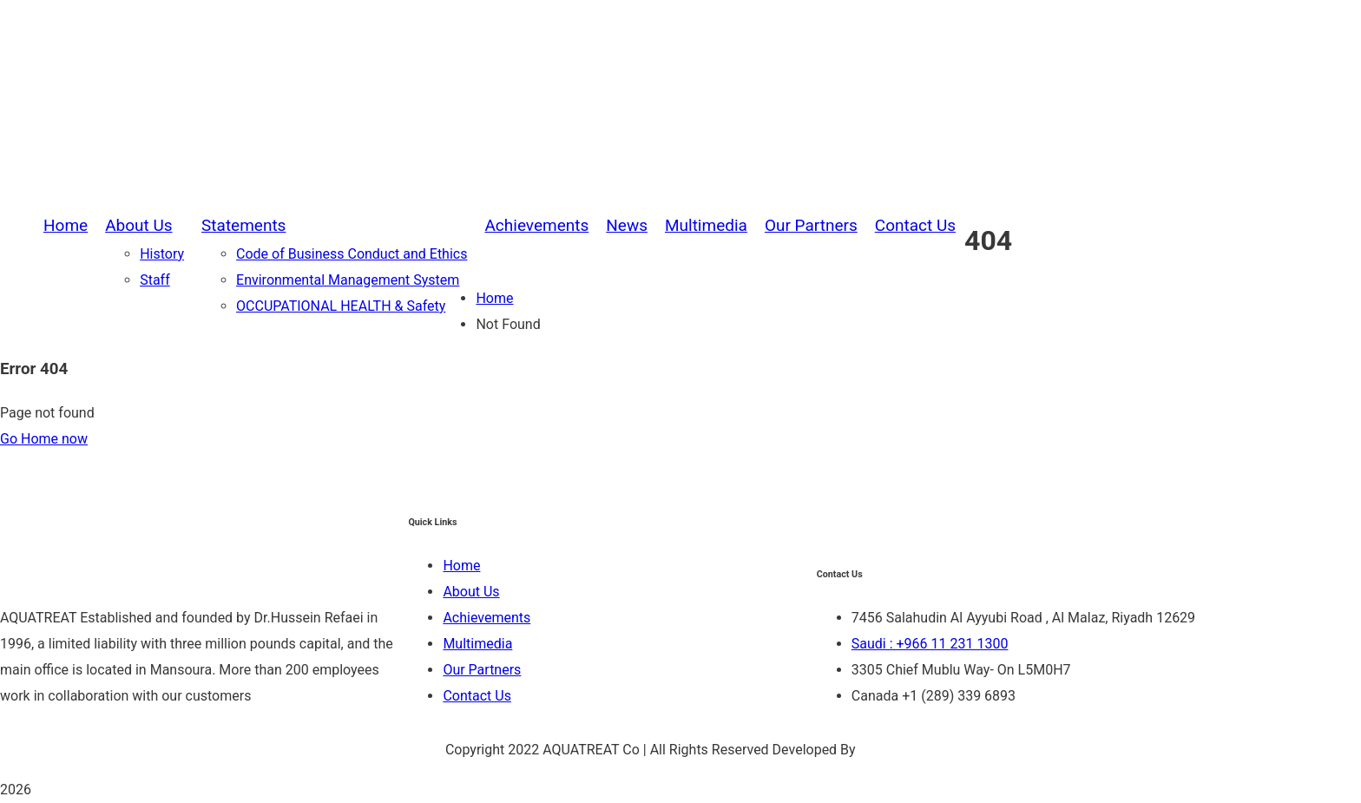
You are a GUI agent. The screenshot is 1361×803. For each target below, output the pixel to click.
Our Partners (482, 669)
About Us (471, 591)
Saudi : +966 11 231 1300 (930, 643)
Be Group (888, 749)
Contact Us (477, 696)
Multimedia (477, 643)
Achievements (486, 617)
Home (494, 298)
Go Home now (44, 439)
